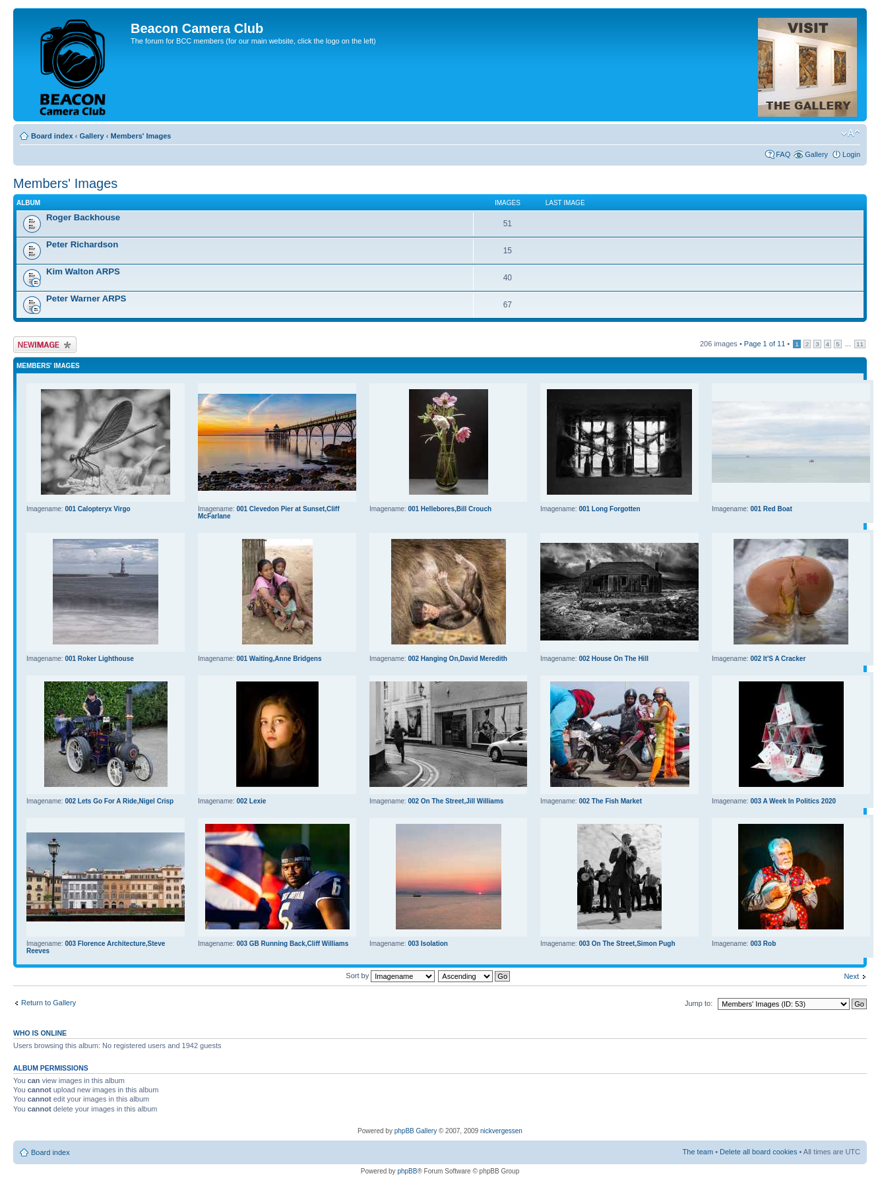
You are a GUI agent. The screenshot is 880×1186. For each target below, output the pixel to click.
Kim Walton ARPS (83, 271)
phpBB (407, 1171)
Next (851, 976)
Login (851, 154)
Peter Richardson (82, 244)
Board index (52, 136)
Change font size (850, 133)
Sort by (390, 976)
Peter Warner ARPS (86, 298)
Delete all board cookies (758, 1152)
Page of (764, 344)
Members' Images (140, 136)
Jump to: (698, 1003)
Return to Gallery (48, 1003)
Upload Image (45, 344)
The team (698, 1152)
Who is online (40, 1033)
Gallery (91, 136)
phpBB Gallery (415, 1131)
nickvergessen (501, 1131)
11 (860, 344)
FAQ (783, 154)
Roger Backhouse (83, 217)
